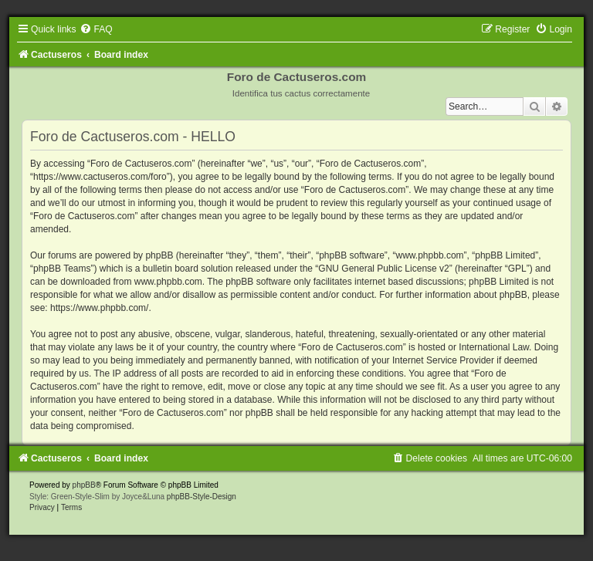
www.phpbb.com (168, 281)
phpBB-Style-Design (201, 496)
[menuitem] (96, 29)
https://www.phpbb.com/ (99, 307)
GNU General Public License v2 (383, 268)
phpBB (84, 485)
